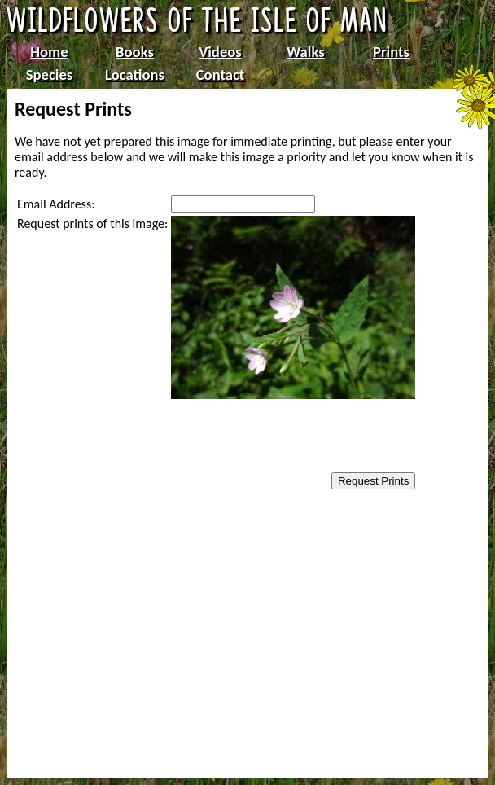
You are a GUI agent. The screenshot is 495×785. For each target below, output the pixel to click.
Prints (391, 51)
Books (135, 51)
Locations (134, 74)
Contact (220, 74)
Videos (220, 51)
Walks (305, 51)
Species (49, 74)
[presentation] (274, 437)
